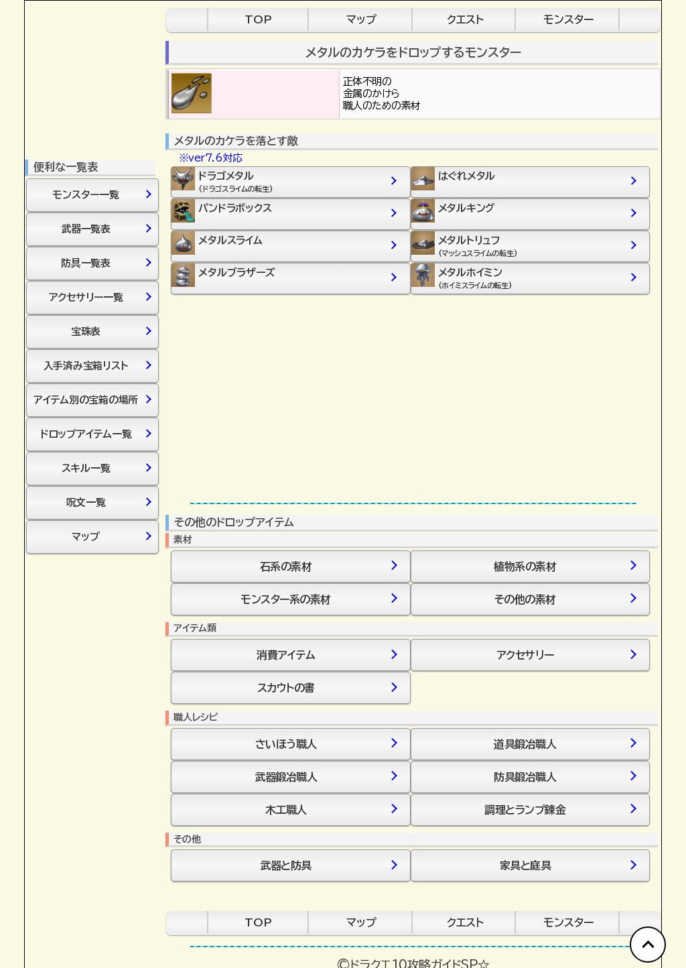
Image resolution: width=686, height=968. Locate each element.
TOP (258, 19)
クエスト (465, 19)
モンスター (568, 19)
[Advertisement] (413, 398)
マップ (361, 19)
